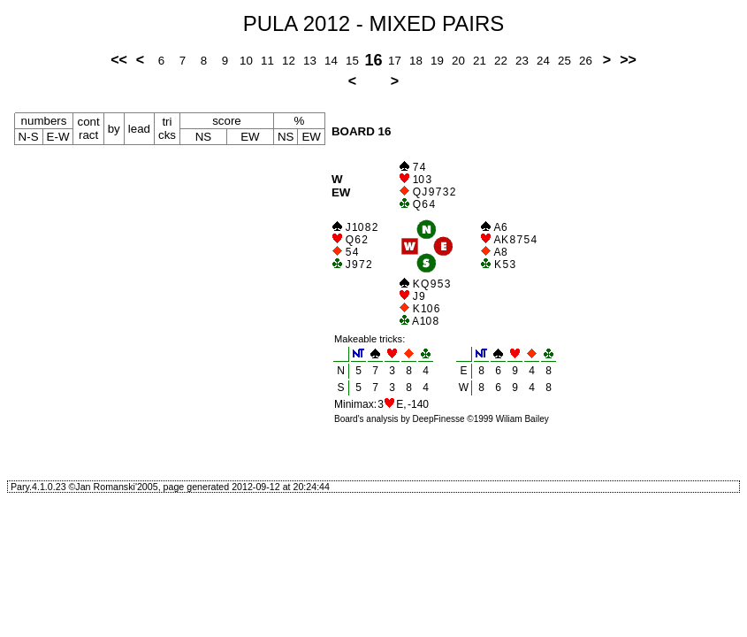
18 (416, 60)
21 (479, 60)
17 (394, 60)
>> (628, 59)
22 (500, 60)
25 (564, 60)
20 (458, 60)
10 (246, 60)
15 (352, 60)
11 (267, 60)
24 (543, 60)
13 (309, 60)
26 (585, 60)
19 (437, 60)
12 (288, 60)
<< (119, 59)
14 (331, 60)
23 (522, 60)
